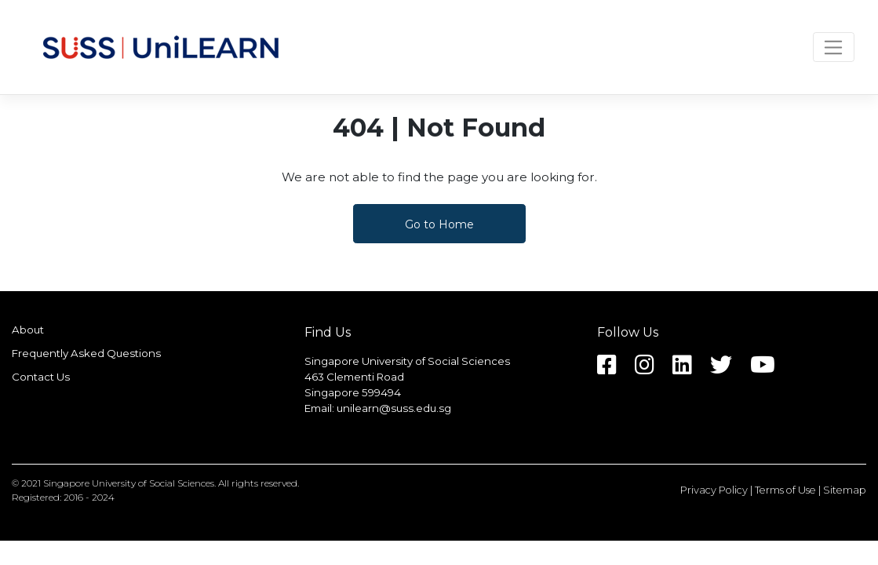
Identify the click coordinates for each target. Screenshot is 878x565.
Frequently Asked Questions (86, 353)
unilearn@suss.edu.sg (394, 408)
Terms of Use (785, 489)
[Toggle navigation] (833, 47)
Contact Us (41, 376)
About (28, 329)
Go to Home (439, 224)
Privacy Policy (714, 489)
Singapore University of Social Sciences (128, 483)
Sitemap (844, 489)
